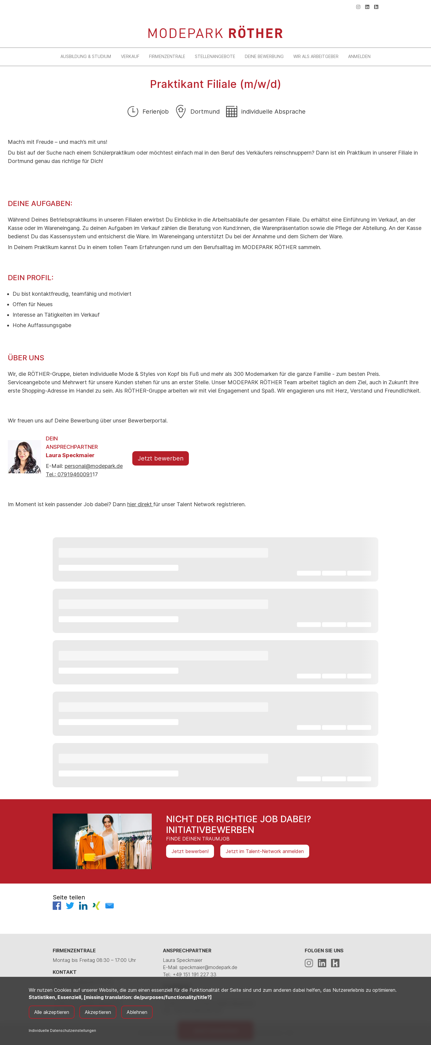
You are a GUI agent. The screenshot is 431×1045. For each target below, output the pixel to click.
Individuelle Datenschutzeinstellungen (62, 1030)
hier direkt (140, 504)
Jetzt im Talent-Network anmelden (265, 851)
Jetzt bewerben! (190, 851)
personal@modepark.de (94, 466)
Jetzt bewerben (160, 458)
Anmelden (359, 56)
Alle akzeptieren (51, 1012)
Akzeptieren (98, 1012)
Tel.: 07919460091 (69, 474)
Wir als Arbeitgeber (316, 56)
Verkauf (130, 56)
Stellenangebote (215, 56)
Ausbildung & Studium (85, 56)
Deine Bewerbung (264, 56)
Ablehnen (137, 1012)
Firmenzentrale (167, 56)
